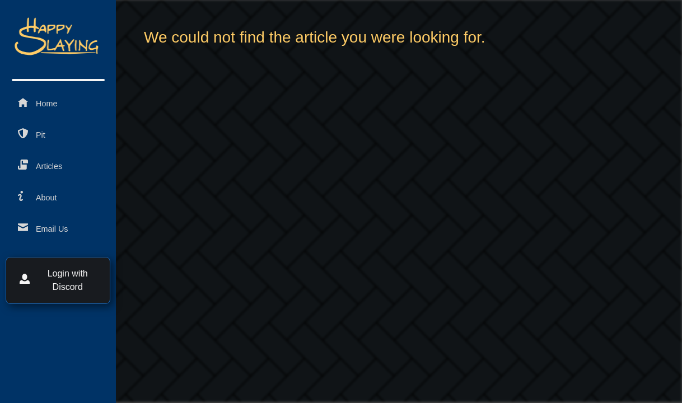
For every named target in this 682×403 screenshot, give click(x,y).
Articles (40, 165)
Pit (31, 134)
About (37, 196)
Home (37, 102)
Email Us (43, 228)
